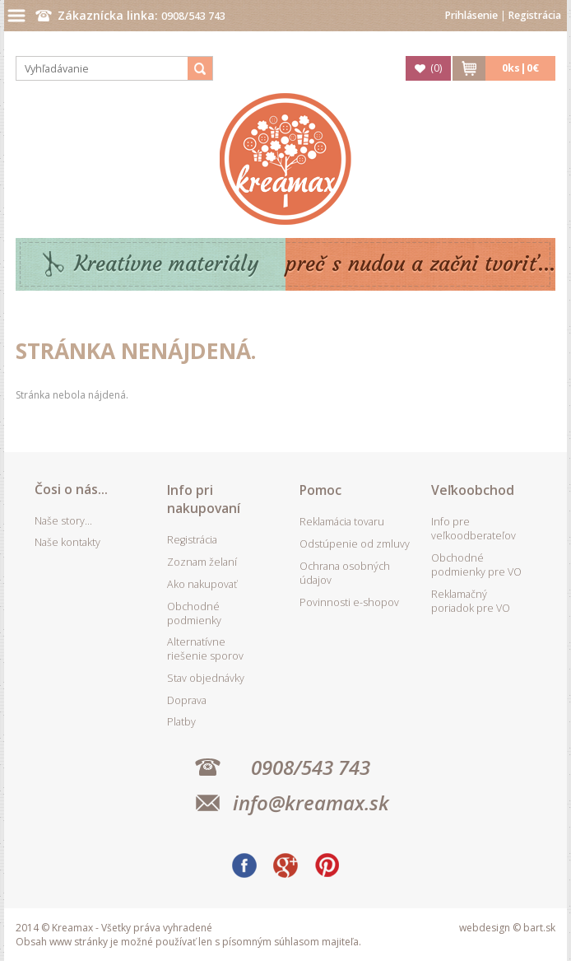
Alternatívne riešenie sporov (205, 649)
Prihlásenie (471, 15)
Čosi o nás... (71, 489)
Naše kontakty (67, 542)
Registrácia (534, 15)
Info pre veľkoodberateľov (473, 529)
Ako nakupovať (202, 584)
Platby (181, 722)
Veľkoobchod (472, 490)
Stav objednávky (205, 678)
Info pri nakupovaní (203, 499)
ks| (520, 68)
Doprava (187, 700)
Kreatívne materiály (166, 264)
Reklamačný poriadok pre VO (470, 601)
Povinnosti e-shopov (349, 602)
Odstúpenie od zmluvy (354, 544)
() (436, 68)
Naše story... (63, 521)
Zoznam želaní (202, 562)
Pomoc (320, 490)
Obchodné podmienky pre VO (476, 565)
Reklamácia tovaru (341, 522)
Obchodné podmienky (194, 613)
